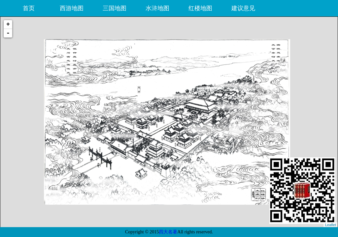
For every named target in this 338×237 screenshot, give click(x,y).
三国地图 (114, 8)
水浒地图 (157, 8)
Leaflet (330, 225)
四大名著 (168, 231)
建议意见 (243, 8)
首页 (29, 8)
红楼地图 (200, 8)
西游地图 (72, 8)
